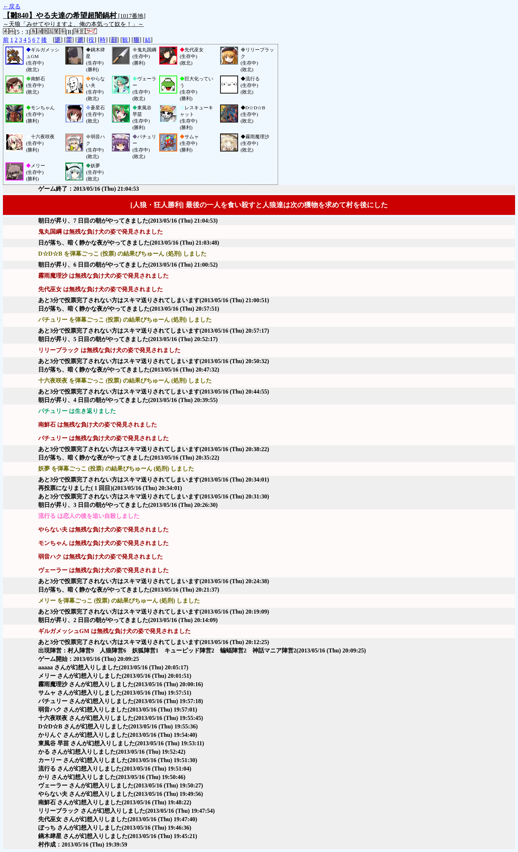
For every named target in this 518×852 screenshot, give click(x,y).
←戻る (12, 6)
